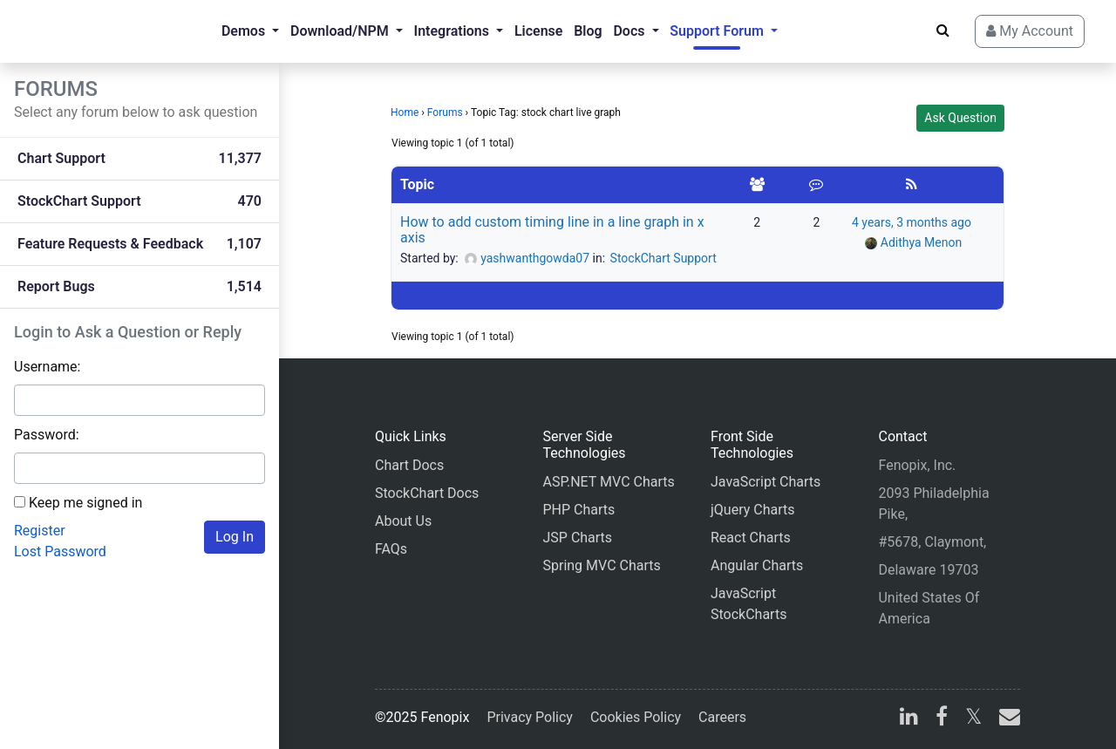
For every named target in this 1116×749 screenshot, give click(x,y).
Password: (46, 434)
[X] (973, 719)
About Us (403, 521)
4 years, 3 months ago (911, 222)
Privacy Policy (530, 717)
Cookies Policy (635, 717)
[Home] (83, 31)
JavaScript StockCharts (748, 604)
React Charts (751, 537)
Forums (445, 112)
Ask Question (960, 118)
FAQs (391, 549)
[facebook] (942, 719)
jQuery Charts (752, 509)
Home (404, 112)
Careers (722, 717)
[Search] (943, 30)
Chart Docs (409, 465)
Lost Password (60, 551)
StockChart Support (663, 258)
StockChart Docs (427, 493)
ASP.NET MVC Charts (608, 481)
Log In (234, 536)
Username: (47, 366)
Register (39, 530)
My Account (1029, 31)
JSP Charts (577, 537)
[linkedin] (909, 719)
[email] (1006, 719)
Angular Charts (757, 565)
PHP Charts (578, 509)
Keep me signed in (85, 502)
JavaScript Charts (765, 481)
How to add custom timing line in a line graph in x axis (552, 230)
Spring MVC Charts (601, 565)
